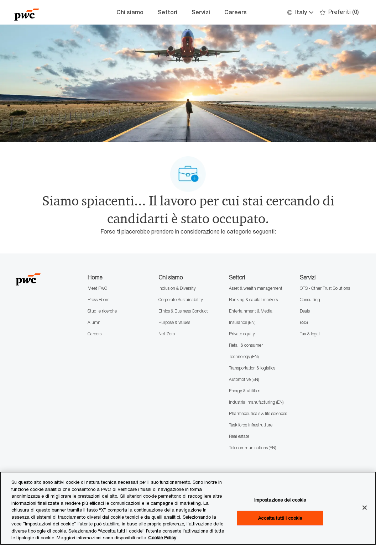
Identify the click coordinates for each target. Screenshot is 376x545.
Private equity (242, 333)
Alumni (94, 322)
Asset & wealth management (255, 288)
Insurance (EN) (242, 322)
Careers (235, 12)
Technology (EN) (243, 356)
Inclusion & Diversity (177, 288)
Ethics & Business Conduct (183, 311)
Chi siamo (129, 12)
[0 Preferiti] (339, 12)
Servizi (201, 12)
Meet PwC (97, 288)
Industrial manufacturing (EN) (256, 402)
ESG (304, 322)
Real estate (239, 436)
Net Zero (166, 333)
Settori (167, 12)
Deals (305, 311)
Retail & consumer (246, 345)
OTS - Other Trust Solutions (325, 288)
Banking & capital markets (253, 299)
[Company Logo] (49, 12)
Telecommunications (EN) (252, 447)
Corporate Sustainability (180, 299)
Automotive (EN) (244, 379)
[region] (188, 508)
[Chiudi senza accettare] (364, 507)
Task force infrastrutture (250, 425)
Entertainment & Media (250, 311)
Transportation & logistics (252, 368)
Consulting (310, 299)
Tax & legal (310, 333)
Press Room (99, 299)
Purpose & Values (174, 322)
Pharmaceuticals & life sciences (258, 413)
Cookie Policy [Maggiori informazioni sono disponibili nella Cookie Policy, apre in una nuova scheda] (162, 537)
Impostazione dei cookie (280, 500)
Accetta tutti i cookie (280, 518)
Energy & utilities (244, 390)
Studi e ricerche (102, 311)
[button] (300, 12)
